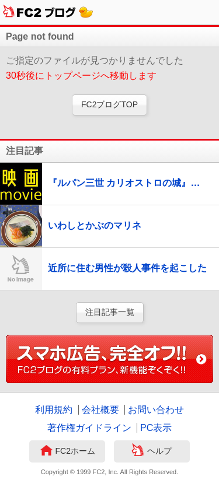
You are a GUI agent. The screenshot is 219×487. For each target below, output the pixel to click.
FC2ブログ (48, 12)
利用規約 (53, 410)
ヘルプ (151, 451)
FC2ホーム (67, 451)
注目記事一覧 (109, 312)
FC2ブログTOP (109, 104)
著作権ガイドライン (89, 428)
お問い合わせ (156, 410)
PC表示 (156, 428)
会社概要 (100, 410)
